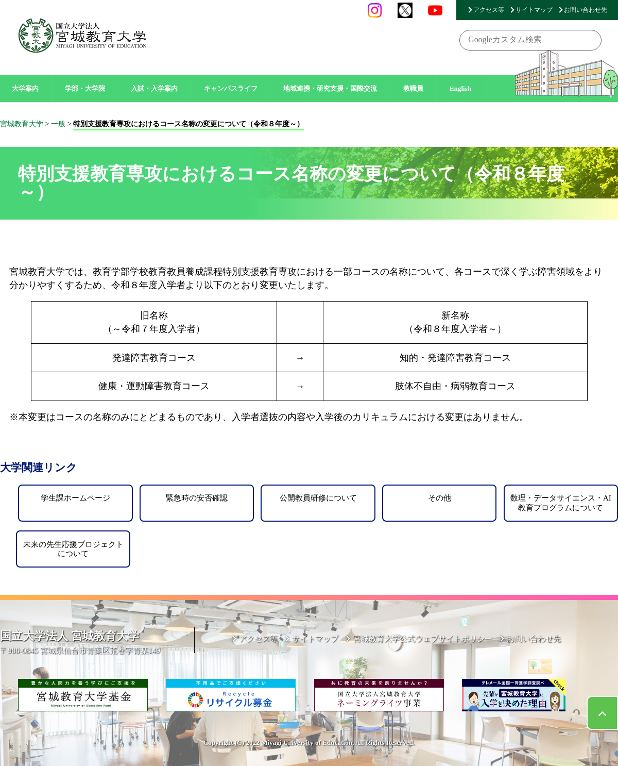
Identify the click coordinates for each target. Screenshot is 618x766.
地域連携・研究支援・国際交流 (330, 88)
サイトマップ (534, 9)
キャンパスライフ (231, 88)
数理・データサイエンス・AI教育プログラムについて (560, 502)
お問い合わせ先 (585, 9)
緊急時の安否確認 (197, 497)
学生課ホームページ (75, 497)
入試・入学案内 (154, 88)
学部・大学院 (85, 88)
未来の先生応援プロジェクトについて (73, 549)
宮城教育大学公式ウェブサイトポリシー (422, 638)
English (461, 88)
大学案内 (25, 88)
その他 (439, 497)
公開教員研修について (318, 497)
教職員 (413, 88)
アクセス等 (488, 9)
